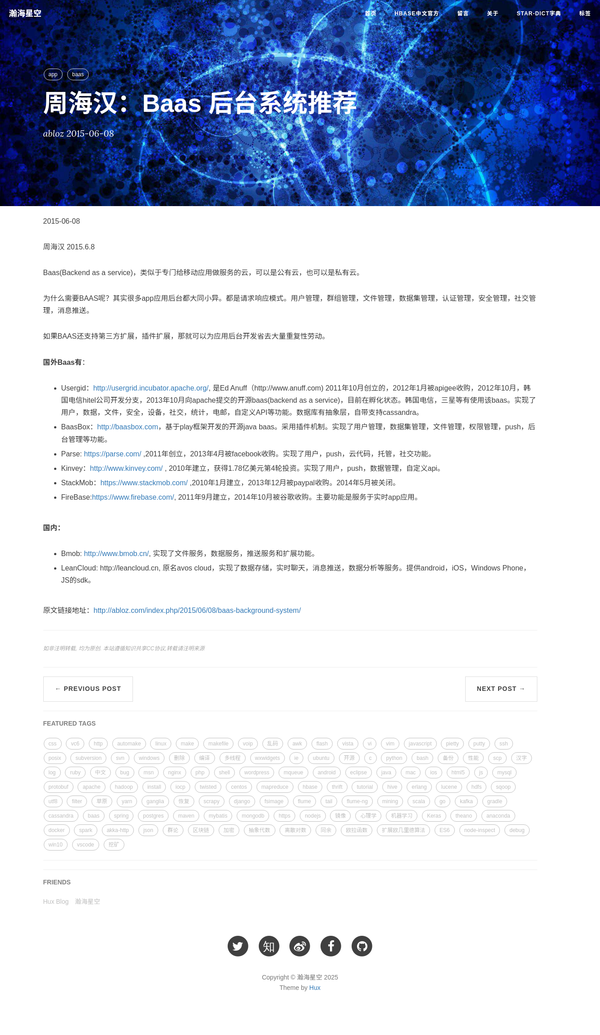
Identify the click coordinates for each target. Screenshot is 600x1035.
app (53, 74)
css (53, 744)
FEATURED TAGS (69, 723)
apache (91, 787)
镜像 (340, 816)
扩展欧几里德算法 (403, 830)
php (200, 772)
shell (224, 772)
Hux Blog (56, 901)
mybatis (218, 816)
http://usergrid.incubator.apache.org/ (151, 388)
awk (297, 744)
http (98, 744)
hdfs (477, 787)
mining (390, 801)
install (154, 787)
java (386, 772)
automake (129, 744)
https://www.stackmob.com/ (144, 483)
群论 (173, 830)
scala (418, 801)
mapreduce (275, 787)
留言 (463, 13)
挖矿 (114, 845)
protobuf (59, 787)
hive (392, 787)
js (481, 772)
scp (497, 758)
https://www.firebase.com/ (133, 497)
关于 (493, 13)
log (52, 772)
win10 (56, 845)
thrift (337, 787)
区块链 (201, 830)
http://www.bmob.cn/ (116, 553)
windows (149, 758)
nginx (174, 772)
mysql (504, 772)
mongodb (253, 816)
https (284, 816)
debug (516, 830)
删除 (179, 758)
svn (120, 758)
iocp (180, 787)
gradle (494, 801)
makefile (218, 744)
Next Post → (501, 688)
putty (479, 744)
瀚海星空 (25, 13)
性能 (473, 758)
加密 (229, 830)
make (187, 744)
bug (124, 772)
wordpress (256, 772)
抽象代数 (259, 830)
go (442, 801)
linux (160, 744)
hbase (310, 787)
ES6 (445, 830)
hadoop (124, 787)
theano (463, 816)
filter (77, 801)
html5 (458, 772)
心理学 (368, 816)
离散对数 (295, 830)
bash (422, 758)
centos (239, 787)
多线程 (232, 758)
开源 (349, 758)
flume (304, 801)
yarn (127, 801)
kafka (466, 801)
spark (85, 830)
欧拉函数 (356, 830)
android (327, 772)
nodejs (313, 816)
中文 (100, 772)
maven (186, 816)
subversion (88, 758)
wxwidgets (267, 758)
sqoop (503, 787)
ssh (503, 744)
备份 (448, 758)
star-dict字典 (539, 13)
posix (55, 758)
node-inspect (479, 830)
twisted (208, 787)
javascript (420, 744)
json (148, 830)
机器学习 (401, 816)
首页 (370, 13)
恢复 (184, 801)
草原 (101, 801)
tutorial (365, 787)
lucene (449, 787)
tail (328, 801)
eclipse (358, 772)
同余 (326, 830)
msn (148, 772)
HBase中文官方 (416, 13)
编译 (204, 758)
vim (390, 744)
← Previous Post (88, 688)
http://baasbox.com (127, 427)
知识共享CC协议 (145, 648)
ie (296, 758)
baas (78, 74)
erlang (419, 787)
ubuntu (321, 758)
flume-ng (357, 801)
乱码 (272, 744)
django (242, 801)
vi (370, 744)
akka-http (118, 830)
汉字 (521, 758)
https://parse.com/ (112, 454)
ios (433, 772)
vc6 (75, 744)
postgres (153, 816)
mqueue (293, 772)
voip (248, 744)
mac (411, 772)
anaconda (498, 816)
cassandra (61, 816)
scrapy (212, 801)
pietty (452, 744)
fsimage (274, 801)
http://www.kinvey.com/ (126, 468)
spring (121, 816)
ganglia (155, 801)
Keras (434, 816)
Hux (315, 987)
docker (57, 830)
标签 (585, 13)
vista (347, 744)
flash (322, 744)
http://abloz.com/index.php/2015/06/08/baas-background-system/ (197, 610)
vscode (85, 845)
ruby (75, 772)
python (394, 758)
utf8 (53, 801)
